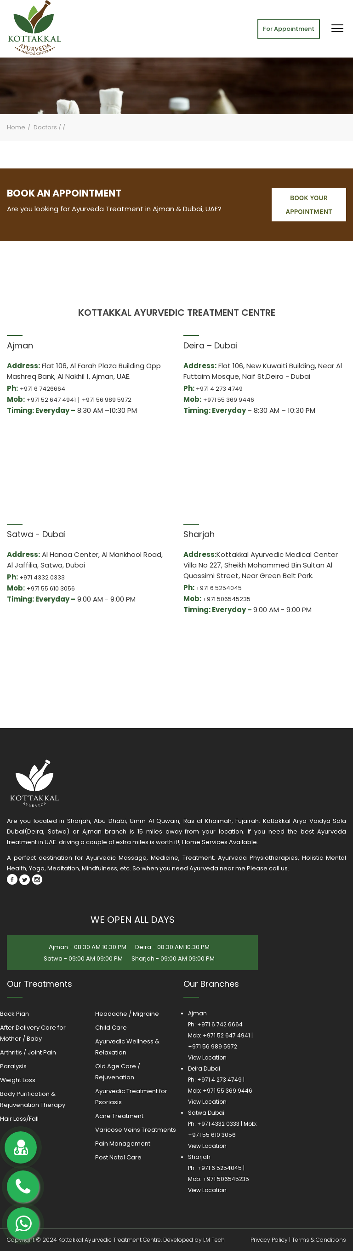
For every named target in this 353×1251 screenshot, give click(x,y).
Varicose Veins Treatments (135, 1129)
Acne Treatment (119, 1116)
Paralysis (13, 1066)
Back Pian (14, 1013)
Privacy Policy (269, 1240)
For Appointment (288, 28)
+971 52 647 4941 (51, 399)
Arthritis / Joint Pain (28, 1052)
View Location (207, 1057)
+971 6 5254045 (219, 588)
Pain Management (122, 1143)
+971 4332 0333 (42, 577)
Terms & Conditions (319, 1240)
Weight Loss (17, 1080)
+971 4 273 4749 (219, 388)
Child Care (111, 1027)
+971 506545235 (227, 599)
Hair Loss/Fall (19, 1118)
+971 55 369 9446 (228, 399)
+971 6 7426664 (42, 388)
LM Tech (214, 1240)
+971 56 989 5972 (106, 399)
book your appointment (309, 205)
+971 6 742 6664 (220, 1024)
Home (16, 127)
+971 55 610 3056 (51, 588)
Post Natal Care (118, 1157)
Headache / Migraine (127, 1013)
